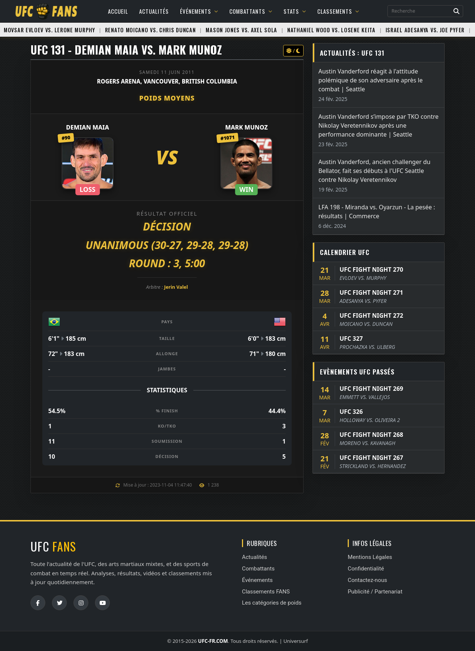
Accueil (118, 11)
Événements (199, 11)
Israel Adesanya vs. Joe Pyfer (425, 30)
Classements (338, 11)
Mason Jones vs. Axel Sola (241, 30)
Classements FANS (266, 591)
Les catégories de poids (271, 602)
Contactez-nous (367, 580)
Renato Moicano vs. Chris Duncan (150, 30)
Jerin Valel (176, 287)
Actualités (154, 11)
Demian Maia (87, 127)
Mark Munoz (246, 127)
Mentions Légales (370, 557)
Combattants (250, 11)
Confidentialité (366, 568)
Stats (295, 11)
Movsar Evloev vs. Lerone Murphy (49, 30)
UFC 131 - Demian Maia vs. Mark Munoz (126, 49)
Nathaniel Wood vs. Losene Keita (331, 30)
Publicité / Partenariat (375, 591)
